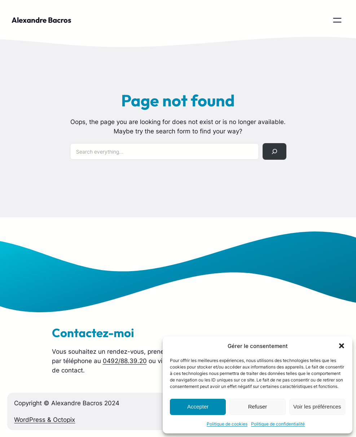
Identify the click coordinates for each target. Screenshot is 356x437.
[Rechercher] (274, 151)
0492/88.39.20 (125, 361)
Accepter (197, 406)
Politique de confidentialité (278, 424)
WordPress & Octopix (44, 419)
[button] (341, 345)
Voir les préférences (317, 406)
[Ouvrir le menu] (337, 20)
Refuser (257, 406)
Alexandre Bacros (41, 20)
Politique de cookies (227, 424)
